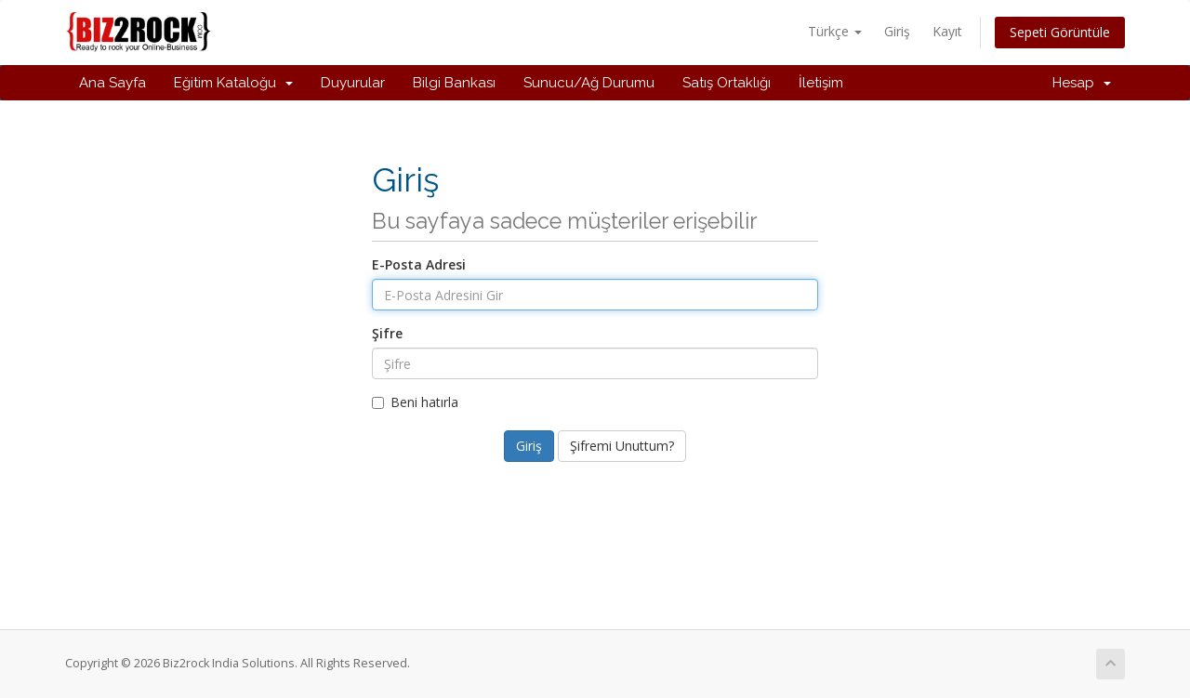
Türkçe (835, 31)
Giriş (897, 31)
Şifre (387, 333)
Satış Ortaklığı (726, 82)
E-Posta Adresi (419, 264)
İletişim (821, 82)
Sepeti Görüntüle (1060, 32)
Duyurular (353, 82)
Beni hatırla (415, 402)
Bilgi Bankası (454, 82)
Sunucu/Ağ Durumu (588, 82)
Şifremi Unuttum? (622, 445)
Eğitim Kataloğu (233, 82)
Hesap (1081, 82)
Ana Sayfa (112, 82)
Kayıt (947, 31)
